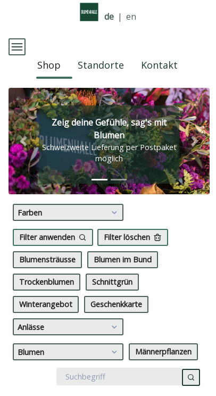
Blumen (69, 373)
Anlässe (69, 348)
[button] (24, 162)
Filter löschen (133, 258)
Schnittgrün (112, 303)
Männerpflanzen (163, 373)
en (131, 16)
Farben (69, 234)
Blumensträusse (47, 281)
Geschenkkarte (116, 325)
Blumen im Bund (123, 281)
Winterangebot (45, 325)
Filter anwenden (53, 258)
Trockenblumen (46, 303)
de (109, 16)
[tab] (99, 201)
